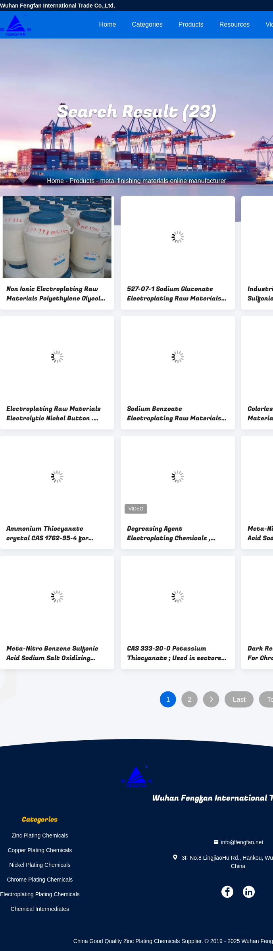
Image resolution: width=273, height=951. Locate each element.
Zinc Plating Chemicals (40, 835)
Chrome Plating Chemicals (40, 879)
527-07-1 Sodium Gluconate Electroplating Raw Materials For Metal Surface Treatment (174, 293)
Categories (147, 24)
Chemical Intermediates (40, 909)
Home (107, 24)
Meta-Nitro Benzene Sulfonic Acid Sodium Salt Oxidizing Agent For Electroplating (52, 653)
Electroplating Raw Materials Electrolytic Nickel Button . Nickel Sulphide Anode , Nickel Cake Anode (53, 413)
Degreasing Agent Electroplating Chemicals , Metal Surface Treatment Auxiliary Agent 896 (169, 533)
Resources (234, 24)
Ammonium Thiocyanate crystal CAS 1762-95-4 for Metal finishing (47, 533)
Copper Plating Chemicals (40, 850)
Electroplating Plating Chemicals (40, 894)
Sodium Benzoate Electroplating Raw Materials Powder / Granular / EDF (174, 413)
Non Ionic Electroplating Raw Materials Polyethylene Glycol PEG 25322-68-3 (53, 293)
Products (191, 24)
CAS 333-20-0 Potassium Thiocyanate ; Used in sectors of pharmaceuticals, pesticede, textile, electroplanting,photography (176, 653)
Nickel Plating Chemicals (39, 865)
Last (239, 699)
